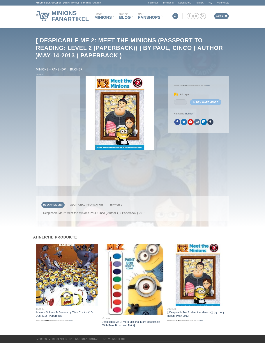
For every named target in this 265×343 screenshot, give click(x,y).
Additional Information (86, 204)
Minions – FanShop (51, 69)
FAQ (210, 2)
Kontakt (199, 2)
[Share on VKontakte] (197, 122)
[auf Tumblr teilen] (210, 122)
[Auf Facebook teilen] (177, 122)
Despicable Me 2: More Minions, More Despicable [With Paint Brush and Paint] (131, 323)
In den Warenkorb (205, 102)
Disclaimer (168, 2)
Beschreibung (53, 204)
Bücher (76, 69)
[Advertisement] (58, 131)
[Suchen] (175, 16)
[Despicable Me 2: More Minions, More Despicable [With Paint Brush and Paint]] (132, 279)
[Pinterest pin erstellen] (191, 122)
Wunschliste (222, 2)
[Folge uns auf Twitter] (196, 16)
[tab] (53, 205)
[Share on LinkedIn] (204, 122)
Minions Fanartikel (70, 16)
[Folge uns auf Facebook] (190, 16)
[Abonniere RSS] (203, 16)
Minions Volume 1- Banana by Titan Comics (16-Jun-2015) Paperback (64, 314)
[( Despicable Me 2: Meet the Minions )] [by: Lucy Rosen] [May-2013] (195, 314)
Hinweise (116, 204)
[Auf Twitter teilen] (184, 122)
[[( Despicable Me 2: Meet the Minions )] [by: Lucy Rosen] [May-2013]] (198, 275)
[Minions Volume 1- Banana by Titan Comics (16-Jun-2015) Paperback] (67, 275)
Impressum (153, 2)
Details (208, 85)
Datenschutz (184, 2)
